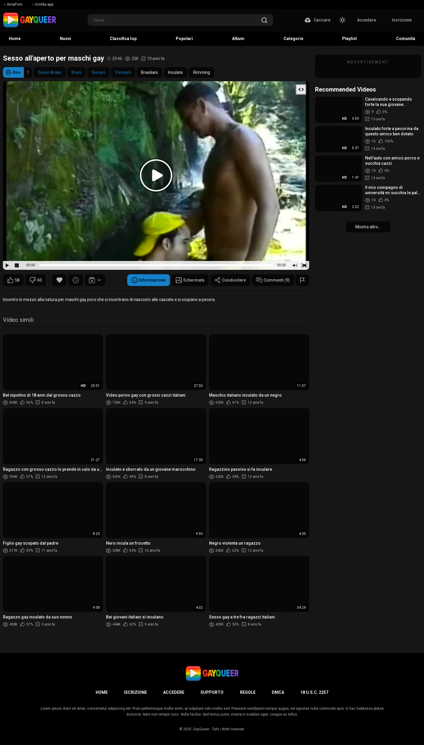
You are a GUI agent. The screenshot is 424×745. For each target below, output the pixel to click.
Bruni (76, 72)
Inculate (175, 72)
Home (15, 38)
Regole (248, 692)
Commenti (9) (273, 280)
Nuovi (65, 38)
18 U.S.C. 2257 (314, 692)
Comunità (405, 38)
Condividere (230, 280)
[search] (264, 20)
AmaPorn (12, 4)
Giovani (98, 72)
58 (13, 280)
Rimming (201, 72)
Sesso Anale (49, 72)
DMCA (278, 692)
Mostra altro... (368, 227)
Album (238, 38)
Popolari (184, 38)
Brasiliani (149, 72)
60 (36, 280)
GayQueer (201, 729)
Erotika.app (43, 4)
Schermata (190, 280)
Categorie (293, 38)
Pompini (123, 72)
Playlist (349, 38)
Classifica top (123, 38)
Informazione (148, 280)
